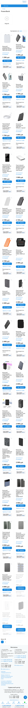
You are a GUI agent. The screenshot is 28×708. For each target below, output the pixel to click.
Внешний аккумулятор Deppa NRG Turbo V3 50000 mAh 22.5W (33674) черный (20, 414)
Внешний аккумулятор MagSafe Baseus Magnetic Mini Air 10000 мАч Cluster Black (7, 414)
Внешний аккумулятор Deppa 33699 (19, 86)
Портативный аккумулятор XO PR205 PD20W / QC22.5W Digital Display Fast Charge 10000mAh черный (7, 168)
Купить (8, 61)
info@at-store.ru (6, 669)
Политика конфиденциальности (6, 672)
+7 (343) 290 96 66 (7, 659)
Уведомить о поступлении (21, 588)
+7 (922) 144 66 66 (21, 657)
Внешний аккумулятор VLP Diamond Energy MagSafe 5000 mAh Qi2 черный (7, 577)
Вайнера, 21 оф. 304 (6, 707)
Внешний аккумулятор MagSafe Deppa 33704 (6, 293)
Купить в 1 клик (7, 64)
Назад (3, 8)
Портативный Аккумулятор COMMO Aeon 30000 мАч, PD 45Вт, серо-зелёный (6, 535)
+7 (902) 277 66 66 (7, 661)
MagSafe (7, 23)
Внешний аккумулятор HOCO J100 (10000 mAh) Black (20, 46)
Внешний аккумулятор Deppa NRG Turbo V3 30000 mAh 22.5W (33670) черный (7, 376)
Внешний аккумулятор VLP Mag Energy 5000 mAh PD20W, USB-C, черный (20, 334)
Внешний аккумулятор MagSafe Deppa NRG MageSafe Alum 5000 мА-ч (20, 452)
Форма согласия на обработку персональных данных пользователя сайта (7, 676)
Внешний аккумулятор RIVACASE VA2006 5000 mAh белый (6, 48)
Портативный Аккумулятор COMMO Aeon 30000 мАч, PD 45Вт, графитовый (19, 493)
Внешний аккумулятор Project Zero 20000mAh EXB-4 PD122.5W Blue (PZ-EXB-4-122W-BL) (6, 494)
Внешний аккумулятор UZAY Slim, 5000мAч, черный (20, 126)
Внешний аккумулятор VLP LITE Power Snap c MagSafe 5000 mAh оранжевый (7, 252)
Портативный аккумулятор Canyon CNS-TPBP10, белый (6, 614)
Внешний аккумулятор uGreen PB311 (6, 333)
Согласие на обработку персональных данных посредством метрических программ (7, 683)
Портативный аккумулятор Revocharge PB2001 (19, 576)
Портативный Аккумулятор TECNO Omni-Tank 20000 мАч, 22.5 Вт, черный (20, 293)
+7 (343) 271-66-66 (21, 655)
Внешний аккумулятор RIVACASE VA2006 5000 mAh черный (20, 615)
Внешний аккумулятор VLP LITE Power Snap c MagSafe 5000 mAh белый (7, 211)
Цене (21, 31)
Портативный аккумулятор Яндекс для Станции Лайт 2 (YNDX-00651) (6, 126)
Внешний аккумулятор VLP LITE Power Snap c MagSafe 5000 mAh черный (20, 211)
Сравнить (11, 35)
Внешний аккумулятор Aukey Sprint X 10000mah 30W (20, 374)
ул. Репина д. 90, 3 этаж (19, 707)
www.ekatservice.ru (14, 700)
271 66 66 (19, 705)
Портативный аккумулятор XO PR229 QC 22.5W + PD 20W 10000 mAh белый (20, 168)
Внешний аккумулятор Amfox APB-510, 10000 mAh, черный (6, 85)
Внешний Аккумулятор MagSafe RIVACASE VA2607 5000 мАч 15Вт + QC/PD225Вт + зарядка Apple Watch (7, 454)
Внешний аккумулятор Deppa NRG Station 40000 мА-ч (20, 252)
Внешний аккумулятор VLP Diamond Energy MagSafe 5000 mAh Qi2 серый (20, 535)
